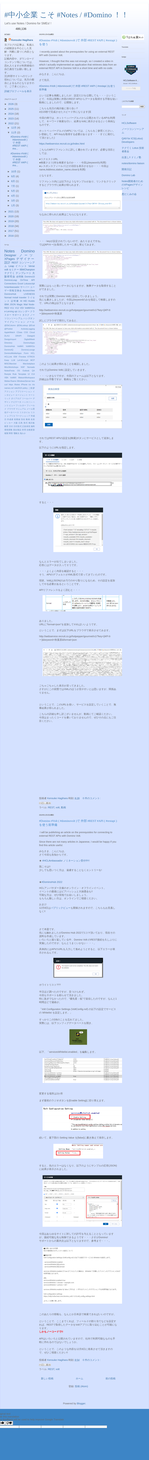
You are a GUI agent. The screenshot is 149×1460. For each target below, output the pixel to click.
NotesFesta (9, 371)
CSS (26, 332)
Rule (15, 374)
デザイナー (25, 258)
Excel (20, 283)
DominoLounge (28, 350)
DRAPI (18, 336)
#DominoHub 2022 (52, 882)
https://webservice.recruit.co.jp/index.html (62, 143)
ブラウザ (11, 409)
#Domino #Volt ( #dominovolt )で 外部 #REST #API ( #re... (19, 142)
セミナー (14, 269)
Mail (26, 304)
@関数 (20, 276)
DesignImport (10, 339)
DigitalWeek (29, 339)
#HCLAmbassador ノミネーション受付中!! (66, 860)
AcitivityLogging (28, 329)
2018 (11, 226)
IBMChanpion (27, 269)
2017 (11, 231)
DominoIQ (8, 350)
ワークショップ (23, 416)
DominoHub (10, 294)
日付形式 (18, 426)
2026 (11, 104)
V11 (12, 308)
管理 (24, 430)
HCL (33, 353)
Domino (28, 251)
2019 (11, 221)
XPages (9, 258)
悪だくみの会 (129, 194)
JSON (13, 304)
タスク (25, 315)
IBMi (6, 304)
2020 (11, 216)
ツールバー (27, 398)
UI (29, 374)
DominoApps (29, 343)
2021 (11, 211)
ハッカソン (27, 402)
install (15, 297)
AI (21, 301)
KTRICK (31, 357)
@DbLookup (22, 325)
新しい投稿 (47, 1378)
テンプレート (23, 273)
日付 (11, 426)
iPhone (24, 385)
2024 (11, 113)
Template (22, 374)
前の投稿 (110, 1378)
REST (51, 807)
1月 (13, 205)
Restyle (7, 374)
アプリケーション (23, 391)
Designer (10, 255)
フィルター (21, 405)
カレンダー (24, 311)
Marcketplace (29, 364)
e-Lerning (9, 311)
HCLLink (8, 357)
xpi (16, 311)
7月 (13, 186)
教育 (6, 426)
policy (25, 388)
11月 (14, 132)
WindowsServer (24, 381)
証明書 (15, 301)
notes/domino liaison (133, 163)
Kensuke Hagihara (22, 40)
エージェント (21, 395)
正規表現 (26, 426)
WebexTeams (10, 381)
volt (57, 807)
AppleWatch (9, 332)
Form (26, 353)
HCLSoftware (129, 123)
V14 (33, 374)
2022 (11, 123)
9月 (13, 176)
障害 (11, 433)
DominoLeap (10, 280)
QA (33, 371)
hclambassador (11, 287)
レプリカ (11, 416)
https (11, 385)
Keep (6, 360)
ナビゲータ (16, 402)
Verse (31, 266)
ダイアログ (16, 398)
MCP (32, 360)
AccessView (29, 290)
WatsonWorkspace (26, 378)
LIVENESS (29, 294)
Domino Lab (128, 175)
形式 (25, 423)
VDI (22, 308)
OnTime (24, 280)
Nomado (31, 367)
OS (18, 371)
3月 (13, 200)
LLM (13, 360)
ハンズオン (29, 318)
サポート (17, 315)
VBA (6, 378)
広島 (21, 423)
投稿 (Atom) (81, 1386)
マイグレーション (15, 322)
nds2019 (18, 388)
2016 (11, 235)
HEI (25, 301)
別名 (23, 419)
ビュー (12, 405)
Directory (8, 343)
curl (6, 385)
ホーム (79, 1378)
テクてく (9, 273)
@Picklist (8, 329)
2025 (11, 108)
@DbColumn (10, 325)
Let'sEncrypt (22, 360)
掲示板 (31, 423)
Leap (11, 266)
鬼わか (23, 433)
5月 (13, 191)
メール (31, 322)
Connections (10, 283)
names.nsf (9, 388)
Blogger (81, 1403)
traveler (23, 297)
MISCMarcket (10, 364)
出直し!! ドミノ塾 (131, 157)
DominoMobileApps (13, 353)
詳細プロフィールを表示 (18, 91)
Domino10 (30, 276)
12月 (14, 127)
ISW (15, 357)
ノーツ (27, 255)
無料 (33, 426)
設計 (7, 262)
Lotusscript (29, 283)
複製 (6, 433)
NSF (23, 367)
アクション (9, 391)
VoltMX (13, 378)
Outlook (25, 371)
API (33, 280)
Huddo (31, 301)
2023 (11, 118)
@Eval (32, 325)
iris (33, 385)
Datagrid (31, 336)
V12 (17, 308)
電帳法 (16, 433)
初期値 (17, 419)
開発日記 (127, 169)
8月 (13, 181)
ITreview (22, 357)
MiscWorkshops (11, 367)
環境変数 (8, 430)
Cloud (32, 332)
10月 (14, 171)
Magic (20, 304)
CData (19, 332)
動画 (63, 807)
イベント (21, 266)
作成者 (10, 419)
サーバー (25, 287)
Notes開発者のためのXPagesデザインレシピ (132, 185)
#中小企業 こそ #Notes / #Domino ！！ (66, 15)
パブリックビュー (61, 907)
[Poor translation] (9, 1423)
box (33, 381)
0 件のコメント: (91, 798)
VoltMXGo (30, 308)
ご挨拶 (31, 388)
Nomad (8, 297)
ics (30, 385)
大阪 (16, 423)
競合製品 (17, 430)
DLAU (7, 336)
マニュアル (21, 409)
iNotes (17, 385)
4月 (13, 195)
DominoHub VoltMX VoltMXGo (19, 346)
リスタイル (25, 412)
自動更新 (31, 430)
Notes (9, 251)
